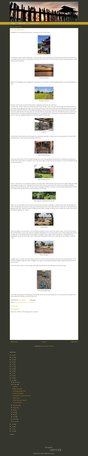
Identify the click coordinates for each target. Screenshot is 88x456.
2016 (13, 375)
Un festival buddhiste (18, 393)
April (14, 416)
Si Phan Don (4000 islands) (20, 400)
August (15, 407)
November (16, 382)
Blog (13, 23)
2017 (13, 373)
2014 (13, 380)
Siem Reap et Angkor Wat (19, 391)
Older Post (74, 342)
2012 (13, 426)
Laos (28, 302)
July (14, 410)
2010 (13, 431)
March (15, 419)
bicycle (16, 302)
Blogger (53, 453)
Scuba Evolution (34, 23)
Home (44, 342)
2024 (13, 357)
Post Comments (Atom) (47, 346)
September (16, 405)
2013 (13, 424)
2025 (13, 355)
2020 (13, 366)
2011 (13, 428)
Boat (20, 302)
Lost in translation (17, 402)
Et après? (15, 386)
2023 (13, 359)
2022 (13, 362)
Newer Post (14, 342)
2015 (13, 378)
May (14, 414)
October (15, 384)
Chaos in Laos (16, 398)
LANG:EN (23, 302)
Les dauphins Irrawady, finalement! (21, 395)
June (14, 412)
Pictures (32, 302)
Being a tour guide (17, 388)
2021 (13, 364)
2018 (13, 371)
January (15, 421)
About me (22, 23)
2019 (13, 368)
